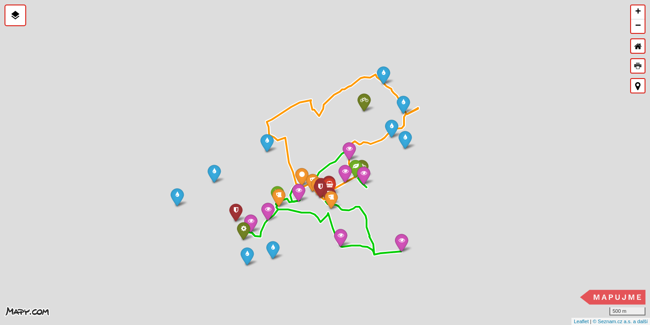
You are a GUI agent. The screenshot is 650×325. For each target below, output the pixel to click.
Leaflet (581, 321)
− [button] (638, 26)
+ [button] (638, 12)
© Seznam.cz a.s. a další (620, 321)
